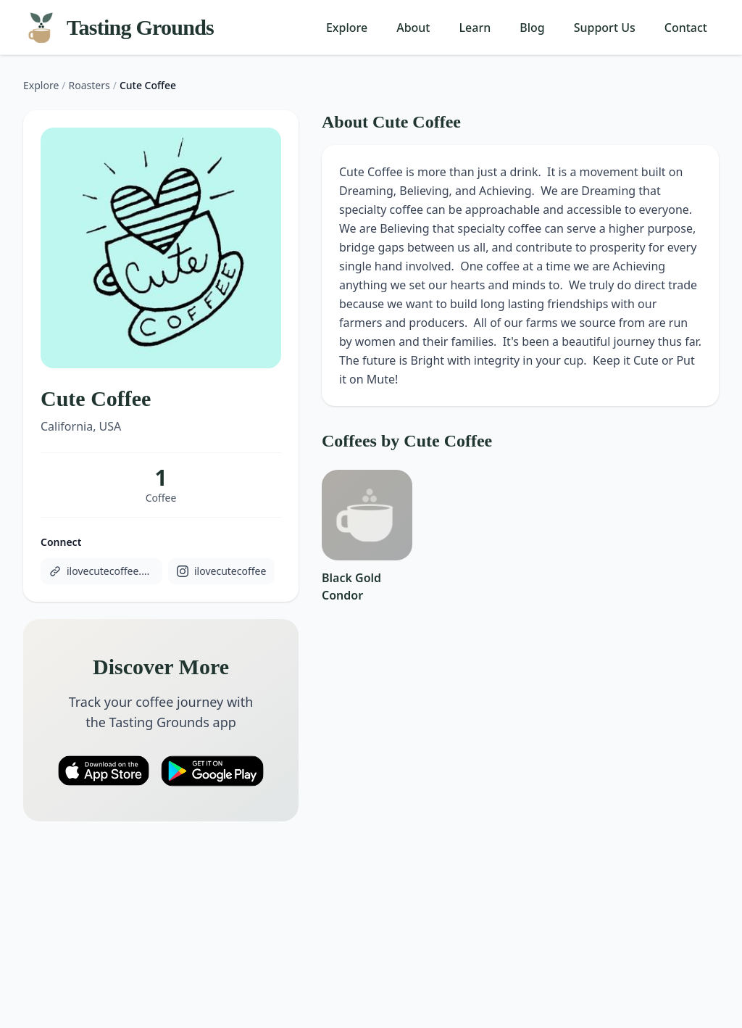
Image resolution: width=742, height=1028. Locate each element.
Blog (532, 28)
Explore (346, 28)
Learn (475, 28)
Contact (685, 28)
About (413, 28)
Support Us (604, 28)
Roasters (89, 85)
